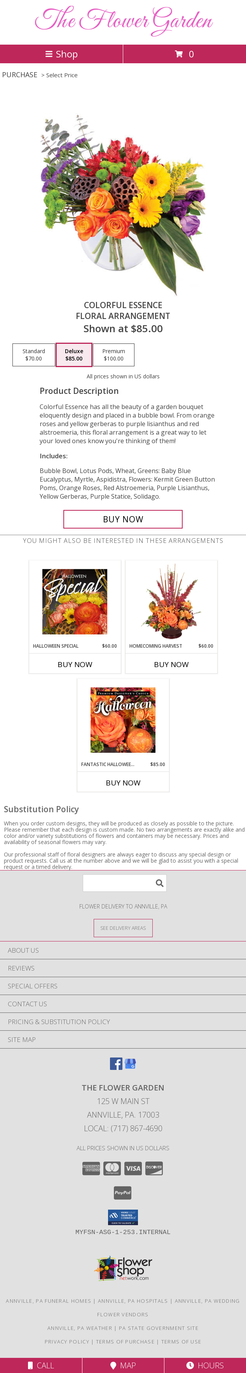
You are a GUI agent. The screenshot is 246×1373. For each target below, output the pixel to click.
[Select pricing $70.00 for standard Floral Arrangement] (34, 355)
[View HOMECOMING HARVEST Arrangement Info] (171, 601)
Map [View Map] (123, 1365)
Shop (61, 53)
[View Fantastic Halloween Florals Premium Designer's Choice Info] (123, 720)
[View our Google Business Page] (130, 1067)
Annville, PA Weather (79, 1327)
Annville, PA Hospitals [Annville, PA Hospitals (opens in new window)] (133, 1300)
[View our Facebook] (116, 1067)
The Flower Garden (123, 21)
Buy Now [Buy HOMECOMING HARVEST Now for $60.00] (171, 664)
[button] (123, 1217)
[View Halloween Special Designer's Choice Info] (74, 601)
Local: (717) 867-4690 (123, 1128)
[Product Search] (125, 883)
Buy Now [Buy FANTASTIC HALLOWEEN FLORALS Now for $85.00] (123, 783)
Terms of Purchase (125, 1341)
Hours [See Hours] (205, 1365)
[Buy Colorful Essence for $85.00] (123, 519)
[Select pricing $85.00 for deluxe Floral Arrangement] (74, 355)
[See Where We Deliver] (123, 927)
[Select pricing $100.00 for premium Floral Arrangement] (113, 355)
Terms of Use (181, 1341)
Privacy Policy (67, 1341)
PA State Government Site (159, 1327)
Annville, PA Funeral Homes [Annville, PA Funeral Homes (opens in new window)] (48, 1300)
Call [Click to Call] (41, 1365)
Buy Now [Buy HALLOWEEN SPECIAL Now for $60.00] (75, 664)
